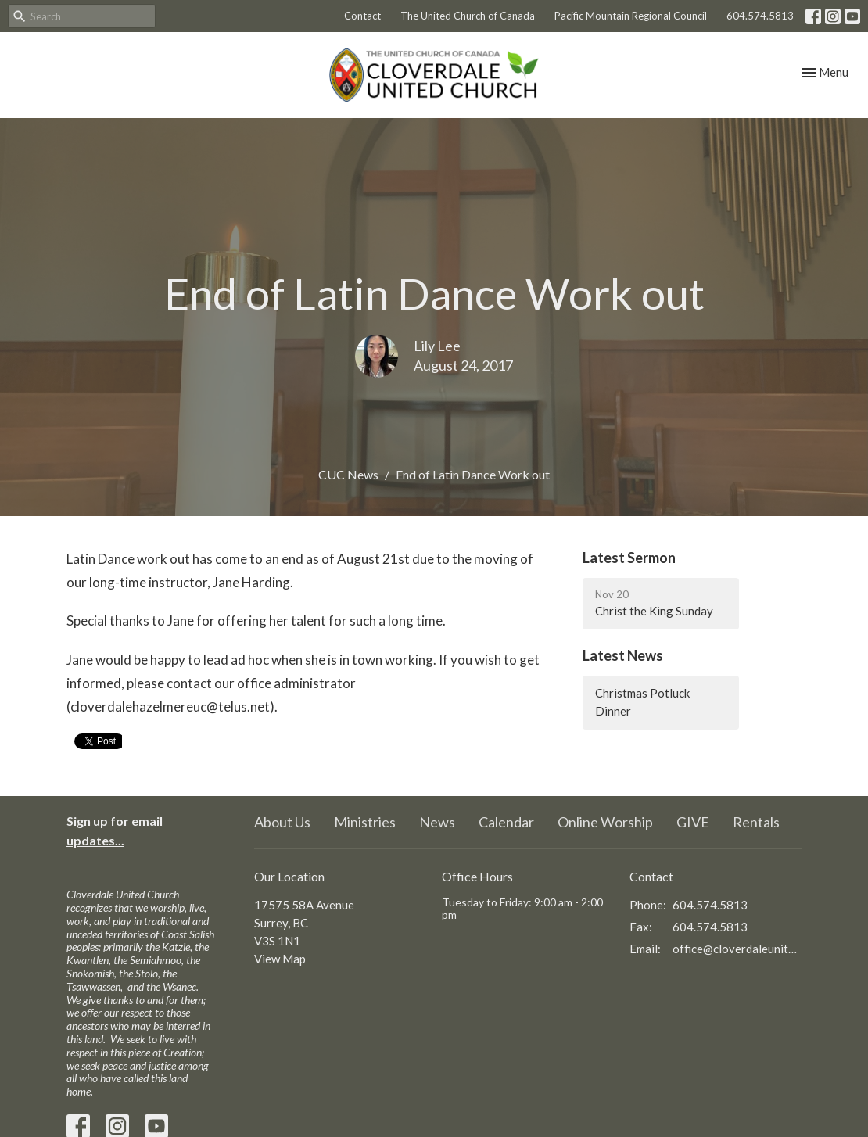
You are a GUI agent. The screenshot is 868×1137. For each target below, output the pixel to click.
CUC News (348, 474)
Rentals (756, 821)
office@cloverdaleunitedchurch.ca (737, 949)
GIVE (692, 821)
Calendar (506, 821)
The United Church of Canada (467, 15)
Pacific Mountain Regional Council (630, 15)
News (437, 821)
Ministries (365, 821)
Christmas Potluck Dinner (642, 702)
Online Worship (605, 821)
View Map (280, 959)
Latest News (623, 655)
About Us (282, 821)
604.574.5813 (760, 15)
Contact (362, 15)
